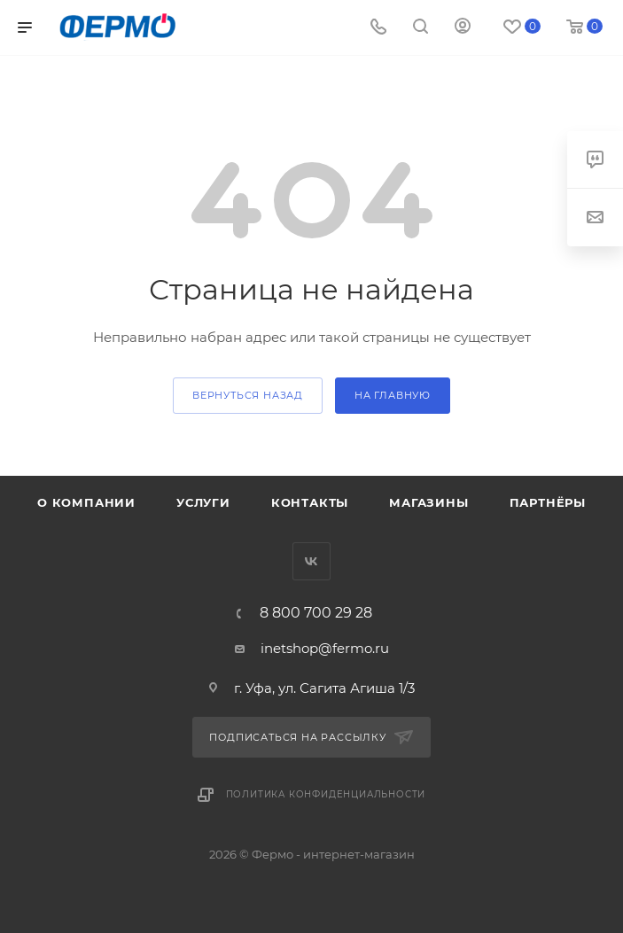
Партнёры (548, 502)
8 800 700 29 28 (316, 613)
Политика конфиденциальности (326, 794)
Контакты (309, 502)
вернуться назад (247, 395)
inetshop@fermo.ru (325, 648)
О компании (86, 502)
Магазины (428, 502)
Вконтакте (311, 561)
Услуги (203, 502)
